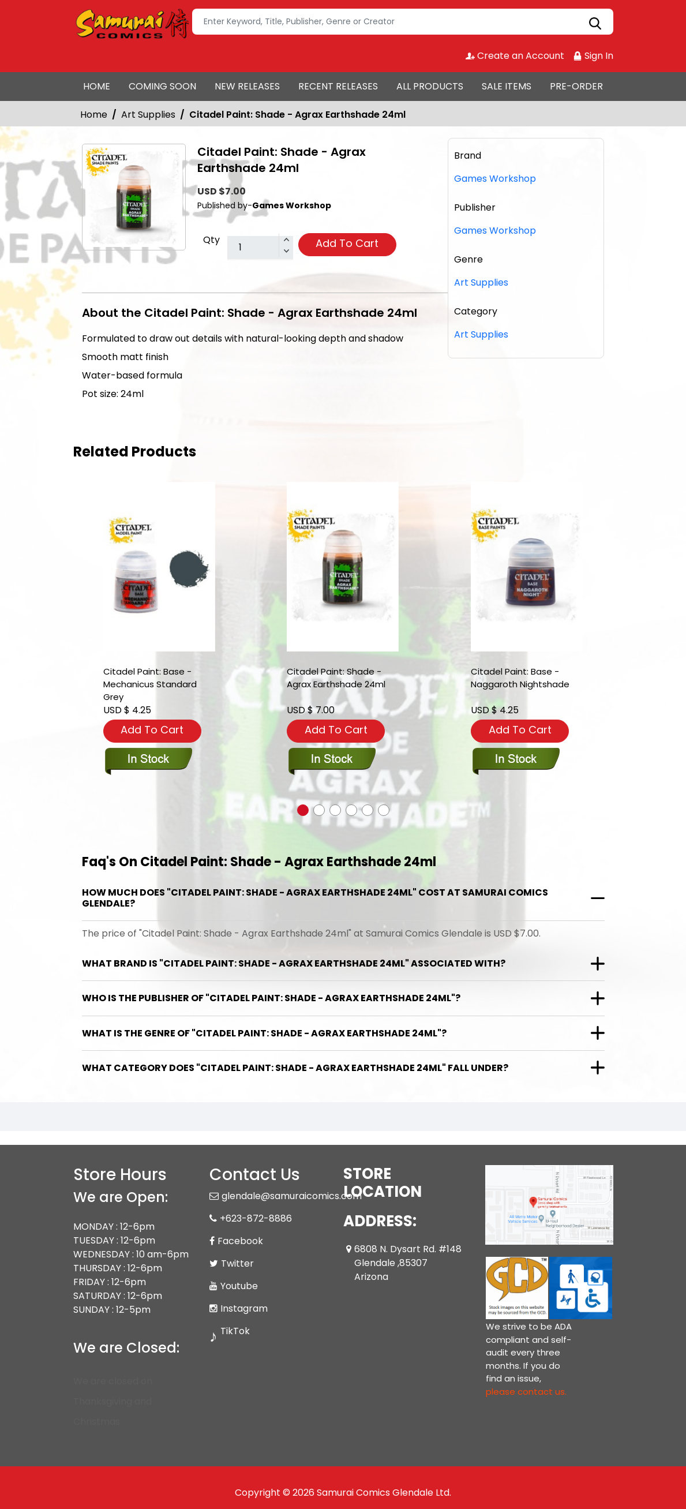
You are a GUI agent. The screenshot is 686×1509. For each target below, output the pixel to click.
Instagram (244, 1308)
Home (93, 114)
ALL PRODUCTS (429, 86)
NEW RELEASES (247, 86)
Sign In (593, 55)
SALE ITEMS (506, 86)
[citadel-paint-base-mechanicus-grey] (159, 567)
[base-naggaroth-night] (527, 567)
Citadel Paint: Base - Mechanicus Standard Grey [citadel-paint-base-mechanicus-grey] (150, 684)
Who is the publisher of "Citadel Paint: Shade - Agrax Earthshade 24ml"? (271, 998)
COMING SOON (162, 86)
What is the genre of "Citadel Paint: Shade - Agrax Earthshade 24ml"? (264, 1033)
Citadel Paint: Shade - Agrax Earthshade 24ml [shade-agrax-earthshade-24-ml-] (336, 677)
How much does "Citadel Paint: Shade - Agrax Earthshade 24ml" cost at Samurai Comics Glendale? (315, 898)
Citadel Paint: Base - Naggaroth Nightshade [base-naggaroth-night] (520, 677)
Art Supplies (148, 114)
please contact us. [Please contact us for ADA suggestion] (526, 1392)
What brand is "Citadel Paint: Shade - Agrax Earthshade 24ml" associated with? (293, 963)
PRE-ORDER (576, 86)
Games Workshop (495, 230)
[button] (303, 810)
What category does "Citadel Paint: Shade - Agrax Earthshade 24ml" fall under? (295, 1067)
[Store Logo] (131, 21)
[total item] (260, 248)
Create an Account (515, 55)
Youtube (239, 1286)
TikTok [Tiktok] (235, 1331)
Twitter (237, 1263)
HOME (96, 86)
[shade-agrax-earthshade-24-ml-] (343, 567)
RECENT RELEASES (338, 86)
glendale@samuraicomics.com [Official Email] (292, 1196)
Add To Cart (347, 243)
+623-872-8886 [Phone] (256, 1218)
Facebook (240, 1241)
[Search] (402, 22)
